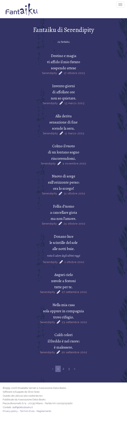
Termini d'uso (27, 411)
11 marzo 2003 (74, 133)
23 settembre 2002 (74, 322)
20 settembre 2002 (74, 352)
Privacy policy (10, 411)
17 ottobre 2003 (74, 73)
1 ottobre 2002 (74, 262)
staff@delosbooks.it (22, 407)
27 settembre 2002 (74, 292)
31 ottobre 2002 (74, 193)
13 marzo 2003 (74, 103)
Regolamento (44, 411)
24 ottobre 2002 (74, 223)
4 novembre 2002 (74, 163)
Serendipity (49, 73)
